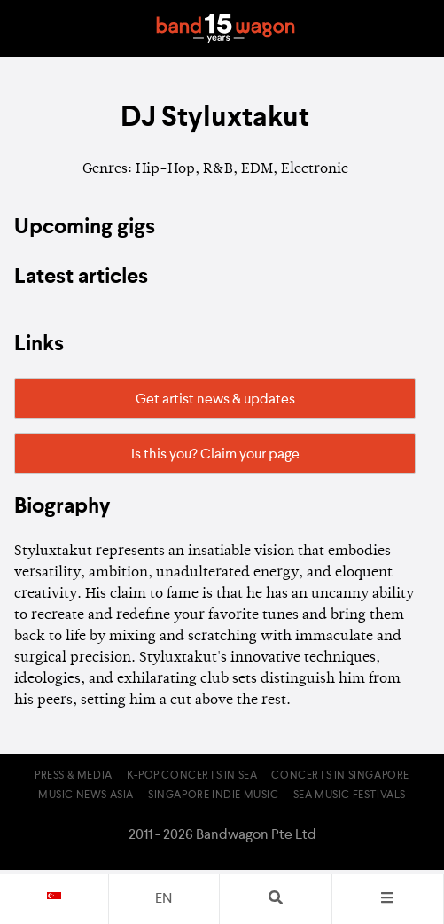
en (163, 899)
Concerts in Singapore (340, 776)
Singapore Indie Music (213, 795)
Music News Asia (86, 795)
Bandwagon (226, 28)
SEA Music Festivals (349, 795)
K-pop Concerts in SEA (192, 776)
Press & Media (74, 776)
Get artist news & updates (215, 400)
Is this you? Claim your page (215, 455)
